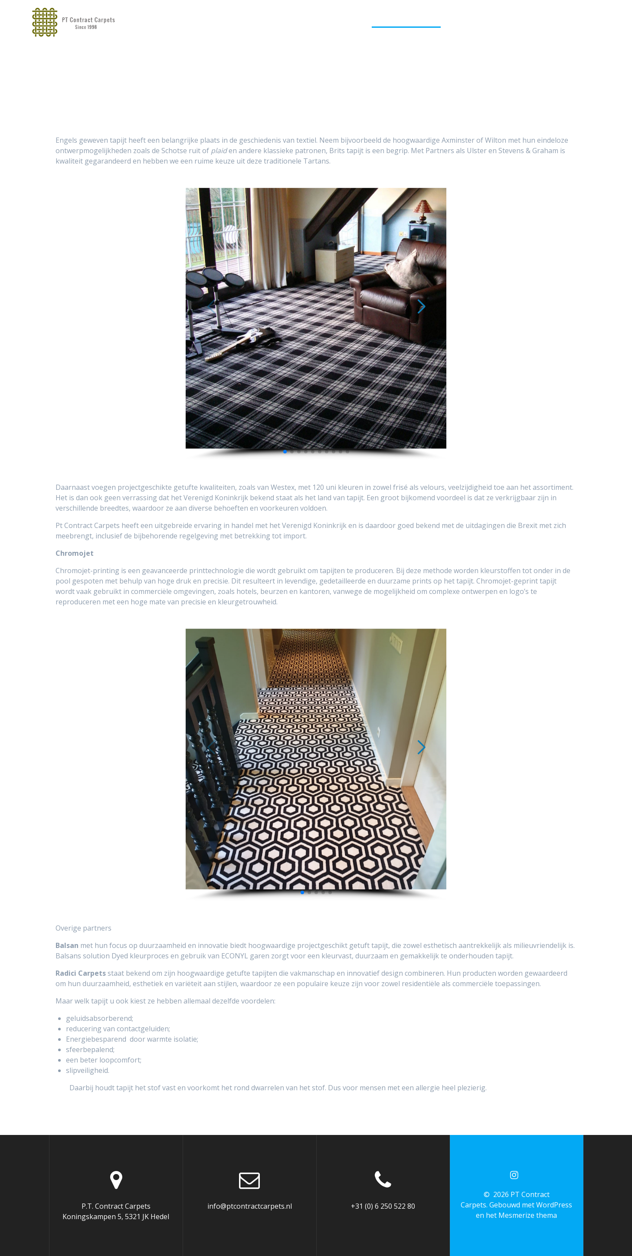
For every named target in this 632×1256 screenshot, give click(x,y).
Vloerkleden (336, 21)
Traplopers (280, 21)
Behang (490, 21)
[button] (285, 451)
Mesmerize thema (527, 1215)
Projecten (535, 21)
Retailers (583, 21)
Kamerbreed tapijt (406, 21)
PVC (458, 21)
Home (237, 21)
